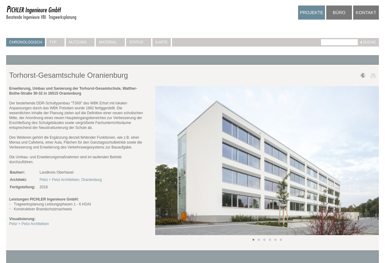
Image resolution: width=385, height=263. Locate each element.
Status (138, 42)
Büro (339, 12)
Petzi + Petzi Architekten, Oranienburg (70, 180)
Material (110, 42)
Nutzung (80, 42)
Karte (161, 42)
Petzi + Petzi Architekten (29, 224)
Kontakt (366, 12)
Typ (55, 42)
